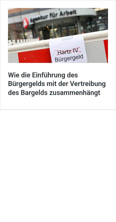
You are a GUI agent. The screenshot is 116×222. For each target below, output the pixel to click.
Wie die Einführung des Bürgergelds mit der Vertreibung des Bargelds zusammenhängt (57, 84)
